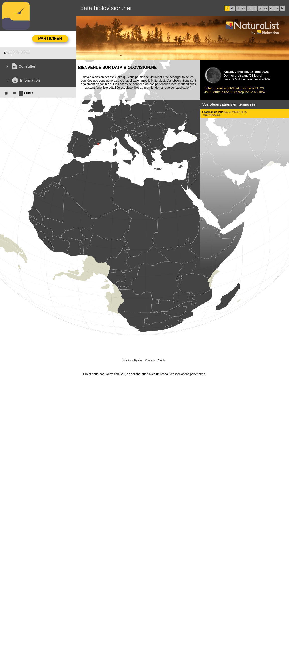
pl (271, 8)
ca (265, 8)
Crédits (162, 360)
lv (282, 8)
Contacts (150, 360)
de (232, 8)
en (243, 8)
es (249, 8)
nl (254, 8)
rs (277, 8)
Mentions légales (132, 360)
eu (260, 8)
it (238, 8)
